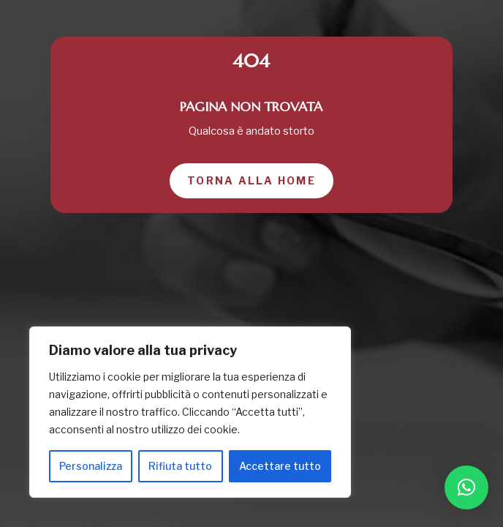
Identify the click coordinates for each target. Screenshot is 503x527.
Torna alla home (251, 180)
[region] (190, 412)
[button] (466, 487)
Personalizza (90, 466)
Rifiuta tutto (180, 466)
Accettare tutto (280, 466)
